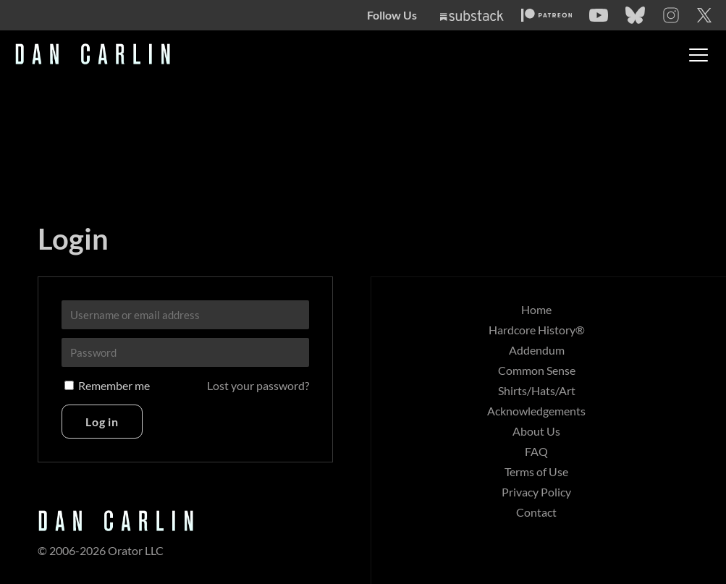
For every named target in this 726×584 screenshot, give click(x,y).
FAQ (536, 451)
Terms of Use (536, 471)
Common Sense (536, 370)
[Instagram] (671, 15)
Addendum (537, 350)
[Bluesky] (635, 15)
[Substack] (472, 15)
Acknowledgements (536, 411)
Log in (102, 421)
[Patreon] (547, 15)
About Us (536, 431)
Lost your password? (258, 385)
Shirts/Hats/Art (536, 390)
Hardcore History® (537, 330)
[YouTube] (598, 15)
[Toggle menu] (698, 55)
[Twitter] (704, 15)
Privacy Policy (536, 492)
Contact (536, 512)
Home (536, 309)
